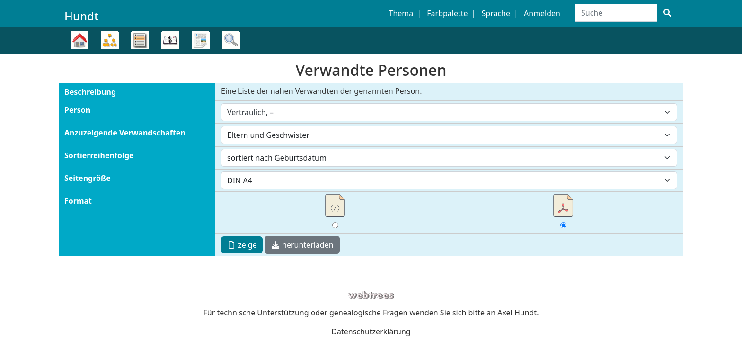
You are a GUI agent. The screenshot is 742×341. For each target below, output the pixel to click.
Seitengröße (87, 178)
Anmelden (542, 13)
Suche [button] (230, 40)
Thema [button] (401, 13)
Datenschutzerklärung (370, 331)
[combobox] (449, 112)
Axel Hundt (517, 312)
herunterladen (302, 245)
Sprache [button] (496, 13)
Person (77, 110)
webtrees (371, 295)
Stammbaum (79, 53)
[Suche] (667, 13)
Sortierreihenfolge (99, 155)
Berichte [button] (200, 40)
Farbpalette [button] (447, 13)
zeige (242, 245)
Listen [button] (140, 40)
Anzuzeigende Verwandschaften (125, 132)
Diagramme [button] (109, 40)
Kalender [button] (170, 40)
